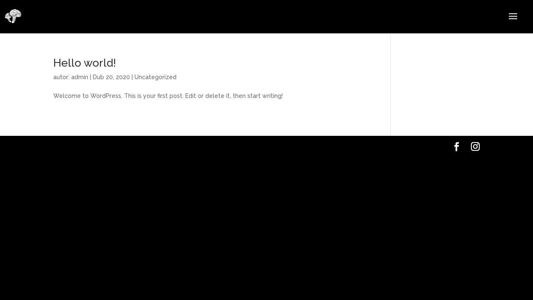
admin (79, 77)
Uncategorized (155, 77)
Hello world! (84, 63)
